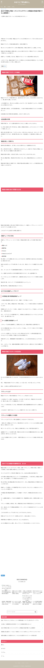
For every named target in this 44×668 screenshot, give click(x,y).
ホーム (2, 6)
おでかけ (9, 6)
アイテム (13, 6)
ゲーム (2, 656)
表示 (5, 66)
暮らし (5, 6)
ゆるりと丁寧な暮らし (22, 2)
